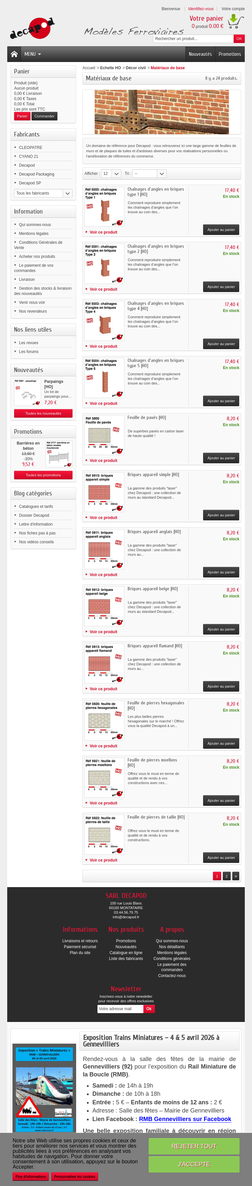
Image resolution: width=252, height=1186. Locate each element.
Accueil (88, 68)
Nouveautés (200, 54)
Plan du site (80, 952)
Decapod (27, 165)
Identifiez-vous (201, 9)
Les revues (28, 343)
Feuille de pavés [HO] (147, 417)
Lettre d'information (35, 524)
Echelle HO (110, 68)
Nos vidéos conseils (36, 542)
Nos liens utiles (33, 329)
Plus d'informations (30, 1176)
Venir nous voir (32, 302)
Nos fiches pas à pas (37, 533)
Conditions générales (172, 958)
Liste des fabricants (126, 958)
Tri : (128, 173)
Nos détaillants (172, 947)
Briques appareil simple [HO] (153, 474)
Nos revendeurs (33, 311)
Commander (44, 116)
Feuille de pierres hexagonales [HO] (156, 705)
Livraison (27, 279)
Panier (22, 71)
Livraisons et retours (80, 941)
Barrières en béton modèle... (28, 448)
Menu (32, 54)
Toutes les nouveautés (43, 413)
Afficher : (92, 173)
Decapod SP (30, 183)
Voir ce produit (103, 232)
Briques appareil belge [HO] (153, 589)
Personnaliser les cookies (74, 1176)
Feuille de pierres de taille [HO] (156, 817)
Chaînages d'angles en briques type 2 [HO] (156, 248)
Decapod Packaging (36, 174)
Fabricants (27, 134)
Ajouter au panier (221, 230)
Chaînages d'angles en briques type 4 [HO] (156, 306)
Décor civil (136, 68)
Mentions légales (34, 233)
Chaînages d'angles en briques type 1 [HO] (156, 191)
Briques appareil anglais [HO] (154, 531)
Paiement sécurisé (80, 947)
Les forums (28, 351)
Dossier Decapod (34, 515)
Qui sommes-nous (35, 224)
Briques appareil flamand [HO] (155, 646)
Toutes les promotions (43, 475)
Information (28, 211)
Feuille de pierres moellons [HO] (152, 762)
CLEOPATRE (30, 147)
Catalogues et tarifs (36, 506)
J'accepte (194, 1164)
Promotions (230, 54)
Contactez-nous (172, 975)
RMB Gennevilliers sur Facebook (185, 1119)
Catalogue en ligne (126, 952)
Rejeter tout (194, 1146)
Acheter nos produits (37, 256)
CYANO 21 (28, 156)
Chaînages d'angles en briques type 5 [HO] (156, 363)
